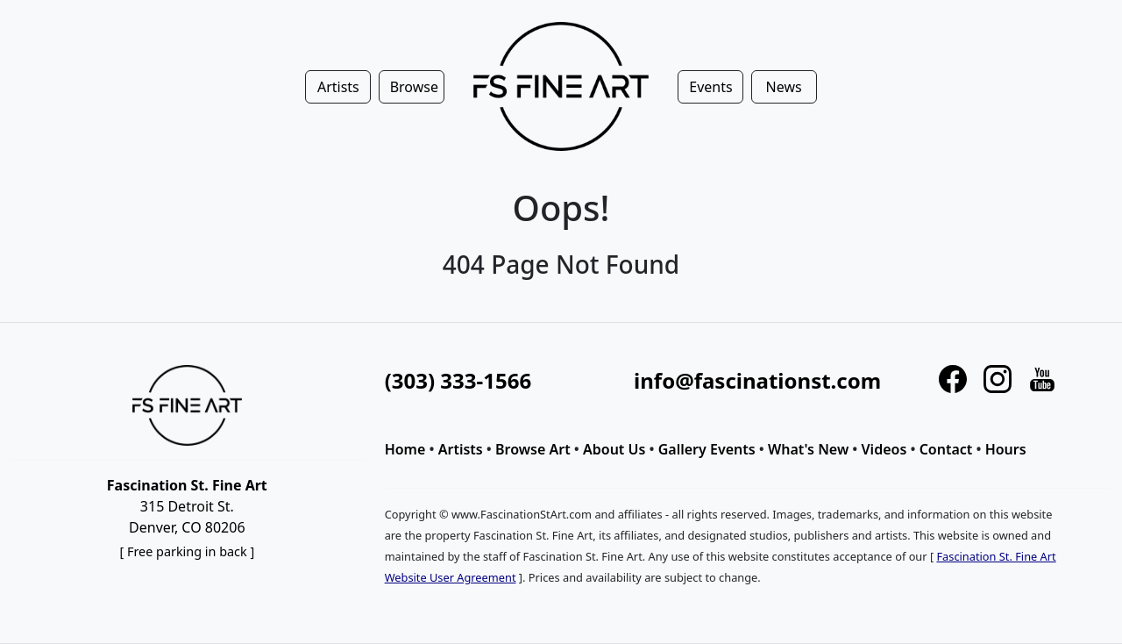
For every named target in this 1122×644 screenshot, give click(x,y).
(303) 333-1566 (458, 380)
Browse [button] (414, 87)
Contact (946, 449)
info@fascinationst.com (757, 380)
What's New (808, 449)
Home (405, 449)
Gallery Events (707, 449)
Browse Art (533, 449)
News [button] (784, 87)
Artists (460, 449)
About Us (614, 449)
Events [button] (710, 87)
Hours (1005, 449)
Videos (884, 449)
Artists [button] (338, 87)
